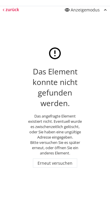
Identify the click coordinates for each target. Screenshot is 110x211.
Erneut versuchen (55, 163)
